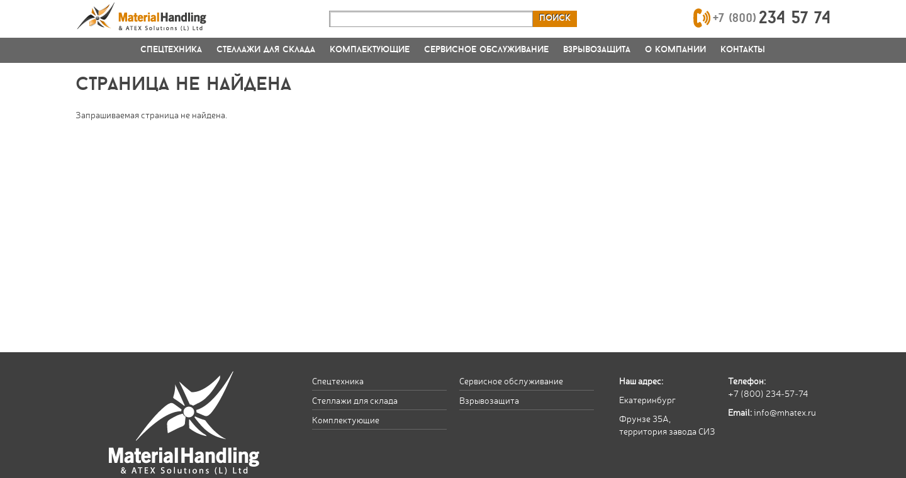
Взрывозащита (596, 50)
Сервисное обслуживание (486, 50)
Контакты (742, 50)
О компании (675, 50)
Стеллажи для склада (265, 50)
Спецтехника (171, 50)
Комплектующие (370, 50)
